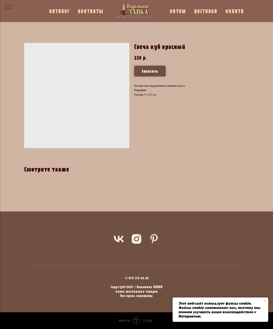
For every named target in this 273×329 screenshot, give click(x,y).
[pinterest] (154, 239)
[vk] (119, 239)
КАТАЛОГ (59, 11)
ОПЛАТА (234, 11)
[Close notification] (264, 301)
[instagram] (136, 239)
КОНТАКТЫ (91, 11)
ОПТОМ (178, 11)
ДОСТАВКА (205, 11)
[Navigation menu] (8, 7)
